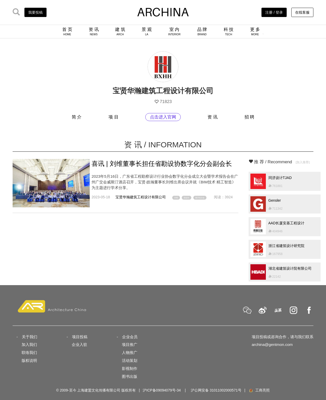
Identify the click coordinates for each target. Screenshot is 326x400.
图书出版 (129, 376)
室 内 (174, 31)
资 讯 (94, 31)
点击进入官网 (163, 117)
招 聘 (249, 117)
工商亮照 (259, 390)
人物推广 (129, 352)
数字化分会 (199, 198)
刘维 (176, 198)
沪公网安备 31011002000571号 (216, 390)
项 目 (113, 117)
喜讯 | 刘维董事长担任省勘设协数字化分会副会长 (162, 163)
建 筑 (120, 31)
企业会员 (130, 337)
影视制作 (129, 368)
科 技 (229, 31)
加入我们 (29, 344)
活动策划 (129, 360)
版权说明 (29, 360)
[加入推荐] (303, 162)
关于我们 (29, 337)
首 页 (67, 31)
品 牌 (202, 31)
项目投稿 (79, 337)
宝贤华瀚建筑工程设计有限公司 (140, 197)
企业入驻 (79, 344)
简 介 (77, 117)
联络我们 (29, 352)
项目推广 (129, 344)
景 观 (147, 31)
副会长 (186, 198)
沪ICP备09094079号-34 (162, 390)
